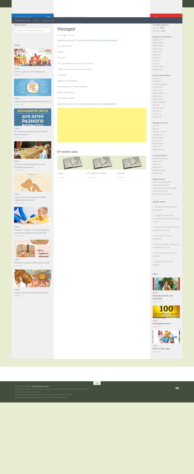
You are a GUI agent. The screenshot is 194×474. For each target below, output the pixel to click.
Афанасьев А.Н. (159, 103)
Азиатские (157, 156)
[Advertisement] (101, 135)
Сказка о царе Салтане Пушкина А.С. (29, 81)
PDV (64, 45)
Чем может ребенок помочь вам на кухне (32, 272)
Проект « (37, 396)
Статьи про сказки (160, 201)
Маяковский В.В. (159, 180)
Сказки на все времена (162, 192)
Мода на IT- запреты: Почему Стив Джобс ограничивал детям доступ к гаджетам (32, 241)
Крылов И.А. (157, 106)
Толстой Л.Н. (158, 97)
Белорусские (158, 147)
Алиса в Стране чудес (161, 358)
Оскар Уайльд (158, 76)
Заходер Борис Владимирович (72, 27)
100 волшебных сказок (162, 333)
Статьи (36, 20)
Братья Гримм (158, 55)
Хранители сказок (36, 8)
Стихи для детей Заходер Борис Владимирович (100, 50)
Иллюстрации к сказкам (162, 204)
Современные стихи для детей (164, 198)
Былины (156, 138)
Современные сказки (161, 195)
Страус (60, 182)
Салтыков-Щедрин (160, 94)
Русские (156, 135)
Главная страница (22, 20)
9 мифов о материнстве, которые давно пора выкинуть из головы (166, 228)
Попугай (120, 182)
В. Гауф (155, 73)
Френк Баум (157, 61)
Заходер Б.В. (158, 183)
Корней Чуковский (160, 168)
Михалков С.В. (158, 177)
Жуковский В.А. (159, 118)
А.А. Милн (156, 70)
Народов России (159, 141)
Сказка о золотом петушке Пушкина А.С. (31, 302)
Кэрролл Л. (157, 67)
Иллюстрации (48, 20)
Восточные (157, 150)
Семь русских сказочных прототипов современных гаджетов (30, 208)
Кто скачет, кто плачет (97, 182)
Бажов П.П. (157, 91)
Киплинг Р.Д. (157, 58)
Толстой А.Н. (157, 100)
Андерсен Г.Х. (158, 49)
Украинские (157, 144)
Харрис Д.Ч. (157, 64)
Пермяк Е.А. (157, 124)
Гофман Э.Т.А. (158, 79)
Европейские (158, 153)
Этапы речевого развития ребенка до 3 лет (32, 111)
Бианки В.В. (157, 127)
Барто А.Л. (157, 174)
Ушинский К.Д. (158, 109)
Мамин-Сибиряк (159, 112)
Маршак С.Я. (157, 171)
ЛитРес (155, 303)
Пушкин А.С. (157, 88)
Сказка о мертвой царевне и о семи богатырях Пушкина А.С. (29, 175)
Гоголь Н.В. (157, 121)
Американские (158, 159)
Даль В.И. (156, 115)
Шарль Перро (158, 52)
